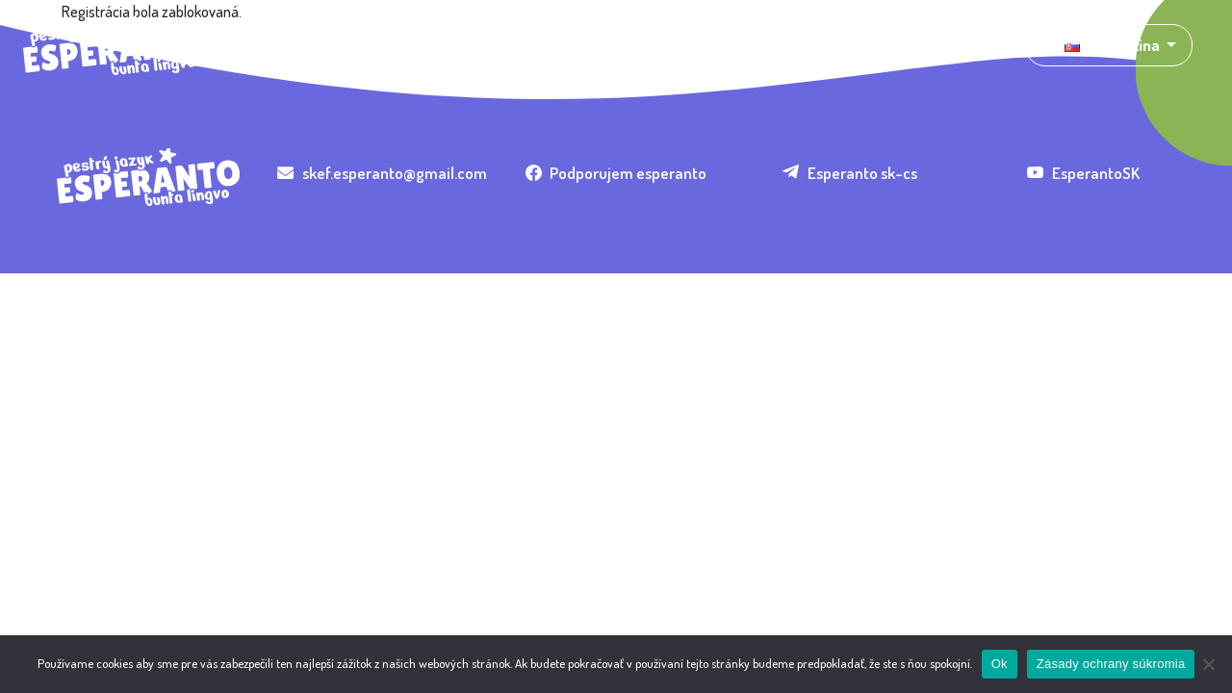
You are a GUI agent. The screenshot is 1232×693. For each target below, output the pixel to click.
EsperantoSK (1083, 173)
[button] (1109, 45)
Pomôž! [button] (758, 45)
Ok (999, 663)
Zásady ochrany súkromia (1111, 663)
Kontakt (842, 45)
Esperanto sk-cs (850, 173)
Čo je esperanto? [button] (303, 45)
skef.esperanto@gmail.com (382, 173)
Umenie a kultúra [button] (450, 45)
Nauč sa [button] (678, 45)
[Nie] (1208, 664)
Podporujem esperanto (616, 173)
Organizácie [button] (581, 45)
